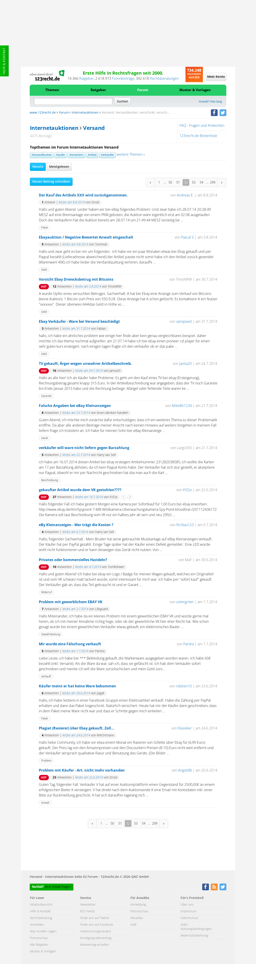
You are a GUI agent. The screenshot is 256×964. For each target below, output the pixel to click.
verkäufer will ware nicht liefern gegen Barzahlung (84, 448)
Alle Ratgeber (39, 944)
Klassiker (185, 728)
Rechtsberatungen (164, 78)
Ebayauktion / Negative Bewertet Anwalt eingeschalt (86, 237)
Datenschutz (189, 918)
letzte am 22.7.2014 (76, 455)
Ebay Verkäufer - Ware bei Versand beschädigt (79, 321)
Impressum (188, 911)
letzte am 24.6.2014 (76, 735)
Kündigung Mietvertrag (95, 938)
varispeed (184, 321)
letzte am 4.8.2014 (75, 244)
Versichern (76, 154)
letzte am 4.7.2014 (88, 567)
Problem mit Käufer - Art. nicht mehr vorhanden (82, 770)
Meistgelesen (59, 166)
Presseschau (39, 938)
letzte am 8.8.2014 (72, 202)
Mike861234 (182, 406)
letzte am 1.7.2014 (75, 651)
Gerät (44, 438)
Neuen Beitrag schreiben (51, 181)
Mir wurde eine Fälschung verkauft (70, 644)
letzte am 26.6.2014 (76, 693)
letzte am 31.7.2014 (76, 328)
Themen (52, 90)
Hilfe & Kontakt (4, 61)
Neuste (37, 166)
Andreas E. (185, 195)
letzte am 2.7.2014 (75, 609)
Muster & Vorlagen (195, 90)
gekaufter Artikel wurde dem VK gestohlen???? (80, 490)
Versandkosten (42, 154)
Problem (46, 760)
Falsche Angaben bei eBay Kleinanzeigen (75, 406)
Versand (94, 128)
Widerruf (46, 592)
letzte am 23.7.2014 (76, 413)
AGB (133, 924)
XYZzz (187, 490)
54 (201, 182)
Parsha (188, 644)
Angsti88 (185, 770)
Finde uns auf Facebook (96, 924)
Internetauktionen (85, 112)
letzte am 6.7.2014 (75, 532)
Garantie (46, 396)
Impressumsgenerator (95, 931)
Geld (44, 270)
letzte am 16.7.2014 (89, 497)
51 (178, 182)
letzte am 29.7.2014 (89, 370)
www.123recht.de (43, 112)
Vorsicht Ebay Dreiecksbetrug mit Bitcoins (76, 279)
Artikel (92, 154)
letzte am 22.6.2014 (89, 777)
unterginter (185, 602)
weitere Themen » (131, 154)
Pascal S (187, 237)
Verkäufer (107, 154)
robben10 (184, 686)
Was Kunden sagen (43, 931)
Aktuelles (136, 918)
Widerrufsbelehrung (194, 935)
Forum (142, 90)
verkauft (46, 676)
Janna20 (185, 364)
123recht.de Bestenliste (198, 136)
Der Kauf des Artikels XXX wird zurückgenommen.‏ (83, 195)
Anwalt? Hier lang (210, 101)
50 (170, 182)
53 (194, 182)
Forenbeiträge (123, 78)
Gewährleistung (50, 634)
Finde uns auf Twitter (94, 918)
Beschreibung (49, 480)
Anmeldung (138, 904)
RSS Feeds (87, 911)
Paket (44, 227)
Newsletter (88, 904)
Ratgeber (86, 78)
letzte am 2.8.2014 (88, 286)
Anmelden (37, 924)
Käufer (60, 154)
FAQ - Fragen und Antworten (201, 125)
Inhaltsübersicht (41, 904)
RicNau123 (185, 525)
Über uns (187, 904)
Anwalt (45, 803)
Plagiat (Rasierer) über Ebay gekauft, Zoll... (76, 728)
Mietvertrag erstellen (94, 944)
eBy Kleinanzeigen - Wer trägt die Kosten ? (76, 525)
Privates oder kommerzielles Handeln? (73, 560)
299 (212, 182)
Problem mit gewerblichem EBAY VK (70, 602)
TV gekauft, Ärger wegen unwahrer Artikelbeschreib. (85, 364)
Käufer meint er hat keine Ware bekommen (77, 686)
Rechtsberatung (41, 918)
